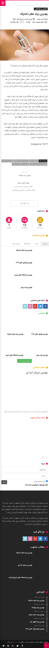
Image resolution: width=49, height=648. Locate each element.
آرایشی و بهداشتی (37, 5)
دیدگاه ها (27, 243)
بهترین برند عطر (7, 160)
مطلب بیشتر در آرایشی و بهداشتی (23, 190)
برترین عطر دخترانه (21, 160)
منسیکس (15, 642)
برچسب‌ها (16, 243)
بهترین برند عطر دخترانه (38, 164)
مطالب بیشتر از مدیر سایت (24, 186)
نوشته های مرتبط (23, 183)
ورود (4, 482)
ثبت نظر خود (24, 203)
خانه (46, 5)
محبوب (45, 243)
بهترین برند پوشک (24, 174)
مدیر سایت (40, 19)
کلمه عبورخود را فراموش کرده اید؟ (36, 485)
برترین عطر (33, 160)
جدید (36, 243)
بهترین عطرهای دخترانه (20, 164)
